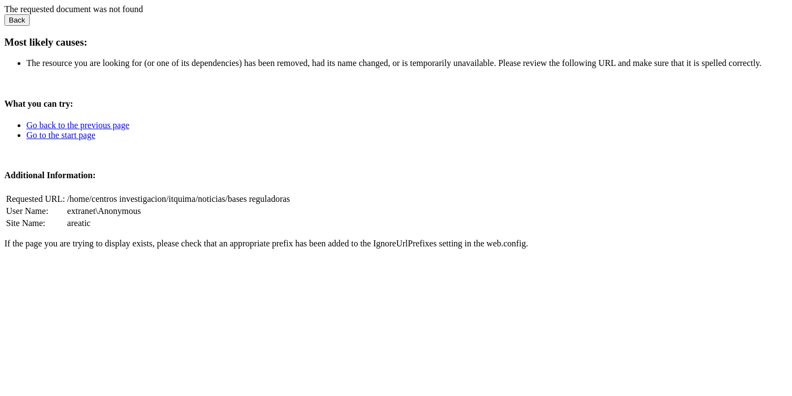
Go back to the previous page (77, 125)
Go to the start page (60, 135)
